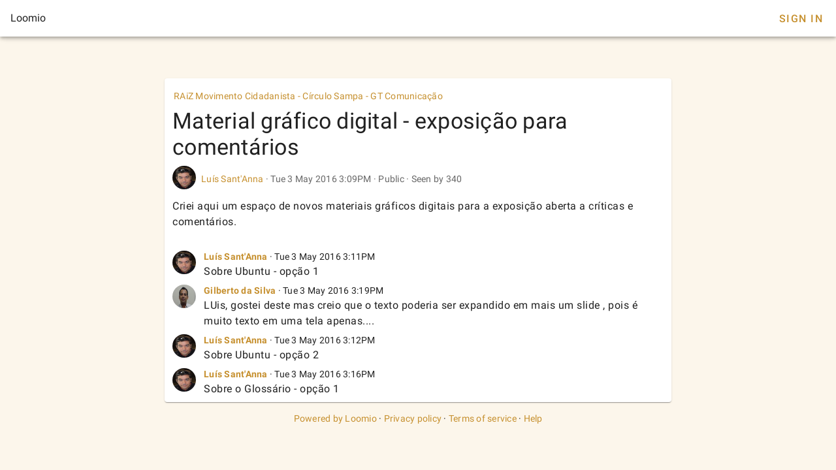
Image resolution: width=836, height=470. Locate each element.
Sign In (801, 18)
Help (533, 418)
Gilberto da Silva (240, 290)
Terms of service (483, 418)
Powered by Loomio (335, 418)
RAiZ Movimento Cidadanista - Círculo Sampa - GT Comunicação (308, 96)
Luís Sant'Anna (232, 179)
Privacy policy (413, 418)
